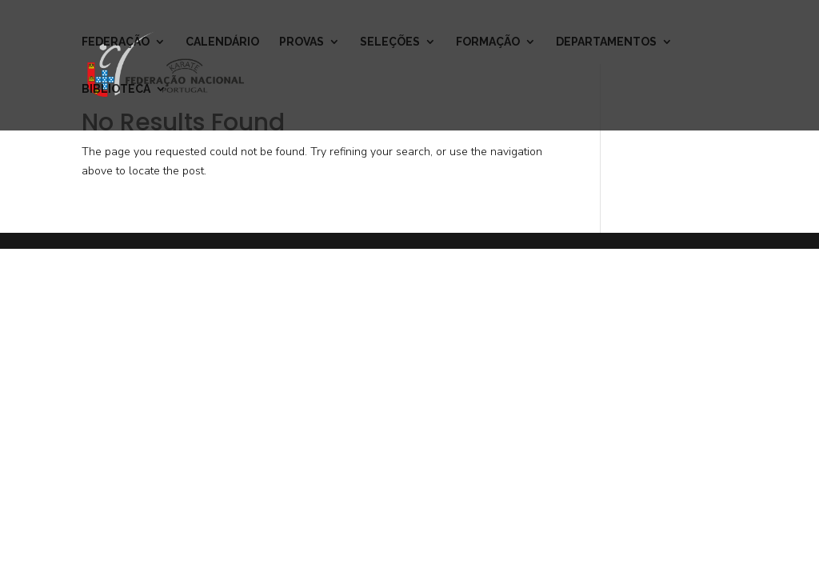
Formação (488, 42)
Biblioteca (116, 89)
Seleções (390, 42)
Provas (301, 42)
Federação (116, 42)
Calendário (222, 42)
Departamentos (606, 42)
